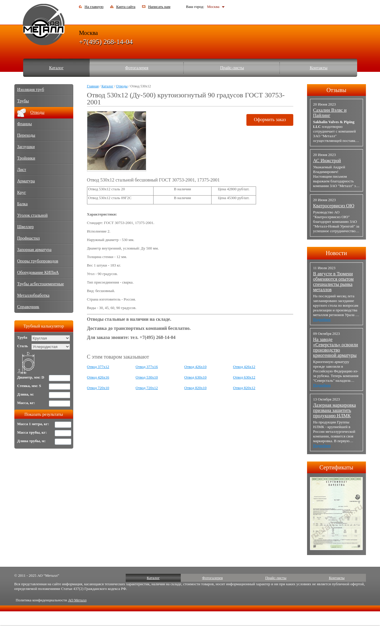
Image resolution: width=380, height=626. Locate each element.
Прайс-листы (232, 67)
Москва (213, 6)
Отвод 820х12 (244, 388)
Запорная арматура (34, 249)
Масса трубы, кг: (32, 432)
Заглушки (26, 146)
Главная (93, 86)
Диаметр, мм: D (31, 377)
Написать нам (159, 6)
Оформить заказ (270, 119)
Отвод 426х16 (98, 377)
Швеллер (25, 226)
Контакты (319, 67)
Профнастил (28, 238)
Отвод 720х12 (147, 388)
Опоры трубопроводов (37, 261)
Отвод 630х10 (195, 377)
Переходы (26, 135)
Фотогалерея (136, 67)
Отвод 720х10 (98, 388)
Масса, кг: (26, 403)
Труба (22, 337)
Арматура (26, 181)
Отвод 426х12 (244, 366)
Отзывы (336, 90)
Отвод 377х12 (98, 366)
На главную (94, 6)
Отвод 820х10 (195, 388)
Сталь (22, 346)
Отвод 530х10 (147, 377)
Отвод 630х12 (244, 377)
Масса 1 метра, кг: (33, 424)
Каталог (56, 67)
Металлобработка (33, 295)
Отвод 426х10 (195, 366)
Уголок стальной (32, 215)
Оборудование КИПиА (38, 272)
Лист (21, 169)
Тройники (26, 158)
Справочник (28, 306)
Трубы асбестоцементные (40, 283)
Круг (21, 192)
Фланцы (24, 123)
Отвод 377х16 (147, 366)
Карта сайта (125, 6)
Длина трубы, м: (31, 441)
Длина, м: (25, 394)
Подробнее (322, 319)
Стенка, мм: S (29, 386)
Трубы (23, 101)
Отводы (121, 86)
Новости (336, 253)
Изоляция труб (30, 89)
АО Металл (77, 600)
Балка (22, 203)
